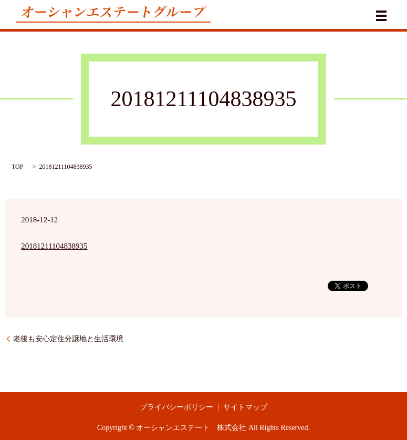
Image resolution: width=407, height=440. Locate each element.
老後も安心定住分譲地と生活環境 (68, 339)
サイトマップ (245, 407)
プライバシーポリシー (176, 407)
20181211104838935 (54, 246)
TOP (17, 166)
